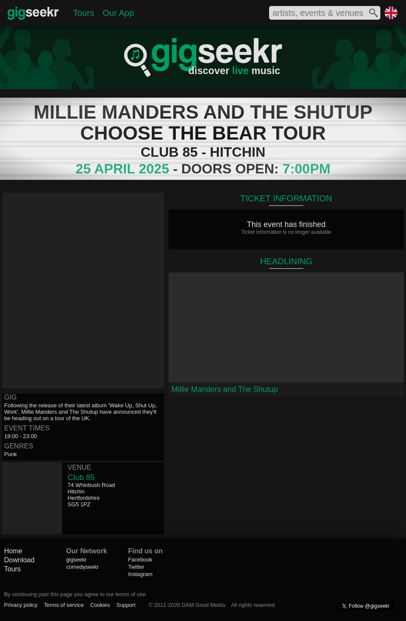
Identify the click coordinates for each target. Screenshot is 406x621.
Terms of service (64, 605)
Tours (83, 13)
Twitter (136, 567)
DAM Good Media (203, 605)
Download (19, 560)
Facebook (140, 559)
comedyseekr (82, 567)
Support (126, 605)
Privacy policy (20, 605)
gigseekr (76, 559)
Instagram (140, 574)
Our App (118, 13)
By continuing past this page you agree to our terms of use (74, 594)
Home (13, 551)
